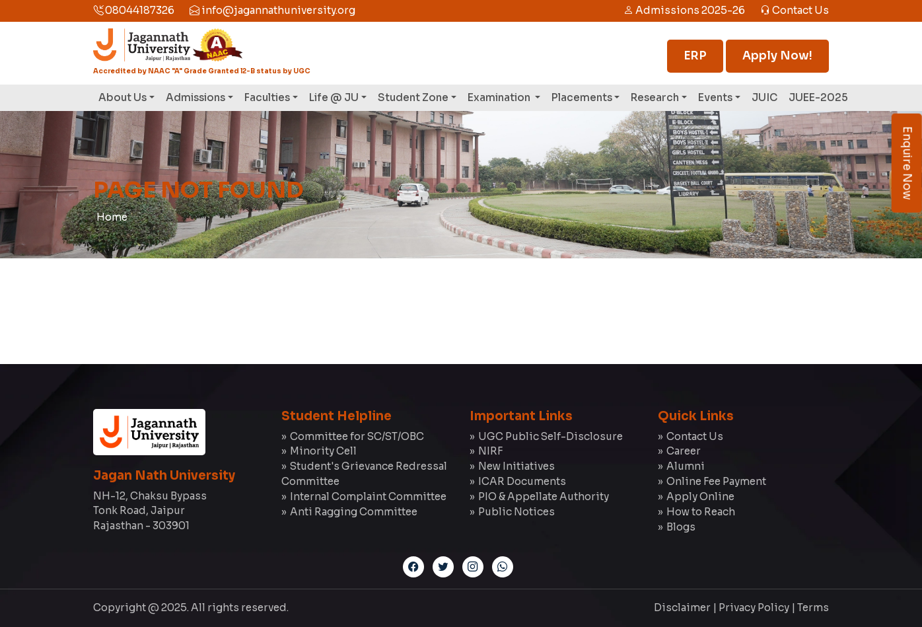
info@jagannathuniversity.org (272, 10)
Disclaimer (682, 607)
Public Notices (516, 511)
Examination (500, 97)
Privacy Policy (754, 607)
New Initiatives (516, 466)
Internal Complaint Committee (368, 496)
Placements (581, 97)
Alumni (685, 466)
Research (655, 97)
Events (715, 97)
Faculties (267, 97)
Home (111, 217)
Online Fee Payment (716, 481)
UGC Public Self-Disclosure (550, 436)
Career (683, 451)
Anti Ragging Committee (353, 511)
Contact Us (794, 10)
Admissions (195, 97)
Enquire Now (907, 163)
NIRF (490, 451)
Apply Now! (777, 56)
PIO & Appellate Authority (543, 496)
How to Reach (700, 511)
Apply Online (700, 496)
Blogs (680, 527)
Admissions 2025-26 (684, 10)
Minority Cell (323, 451)
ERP (695, 56)
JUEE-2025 (818, 97)
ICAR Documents (522, 481)
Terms (813, 607)
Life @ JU (334, 97)
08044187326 (133, 10)
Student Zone (413, 97)
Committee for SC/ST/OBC (357, 436)
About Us (122, 97)
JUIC (764, 97)
